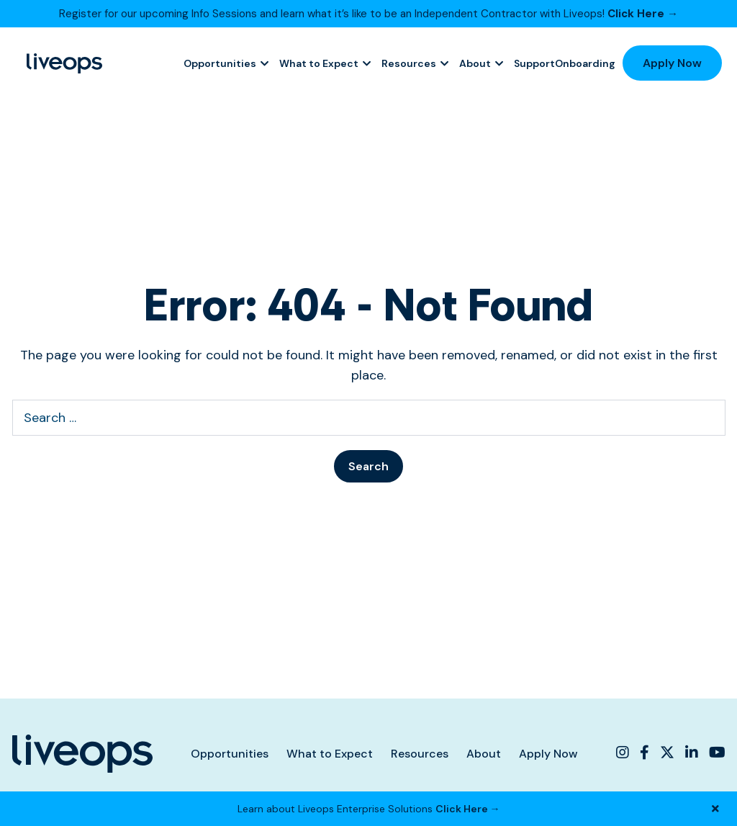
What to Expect (318, 63)
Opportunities (220, 63)
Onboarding (585, 63)
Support (534, 63)
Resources (408, 63)
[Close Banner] (715, 809)
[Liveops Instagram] (624, 752)
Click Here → (642, 13)
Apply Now (672, 63)
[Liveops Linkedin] (692, 752)
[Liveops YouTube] (715, 752)
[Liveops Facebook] (644, 752)
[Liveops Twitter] (667, 752)
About (475, 63)
